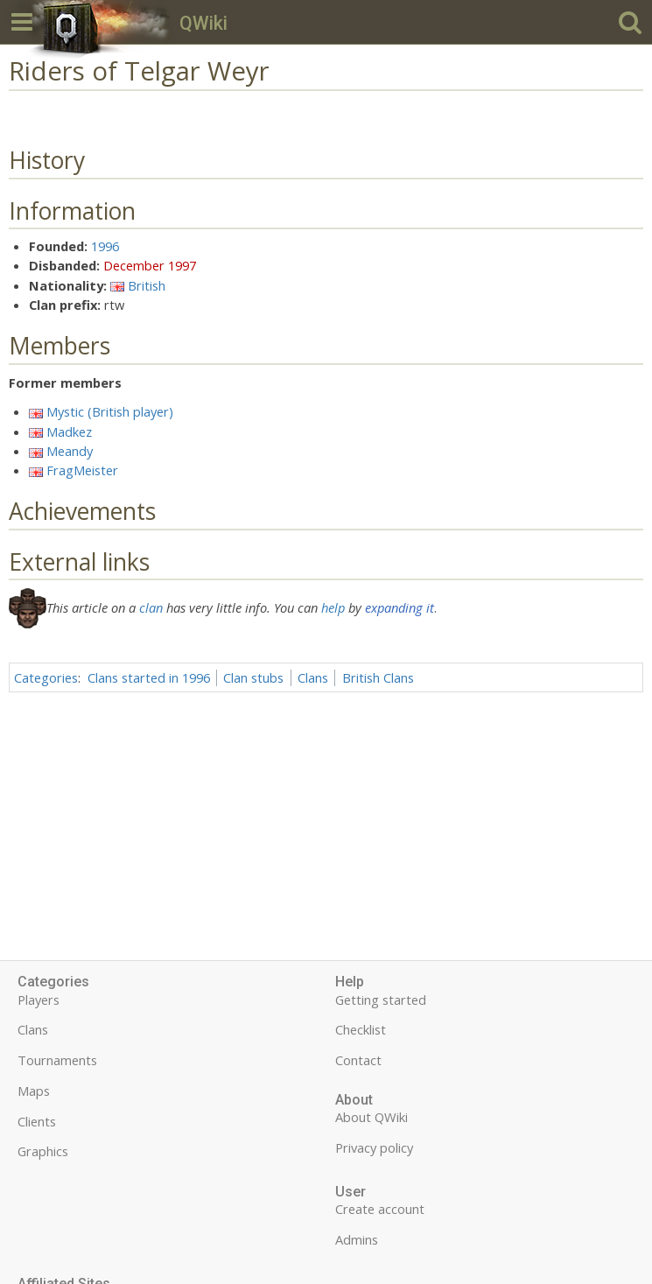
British (146, 285)
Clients (37, 1121)
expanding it (399, 607)
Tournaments (57, 1060)
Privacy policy (374, 1147)
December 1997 (149, 265)
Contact (358, 1060)
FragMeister (82, 470)
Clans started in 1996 (149, 677)
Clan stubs (253, 677)
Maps (34, 1090)
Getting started (380, 999)
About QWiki (371, 1117)
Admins (356, 1239)
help (333, 607)
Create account (379, 1208)
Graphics (43, 1151)
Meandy (69, 451)
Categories (46, 677)
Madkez (69, 431)
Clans (313, 677)
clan (151, 607)
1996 (105, 246)
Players (39, 999)
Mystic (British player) (109, 411)
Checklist (360, 1029)
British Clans (378, 677)
